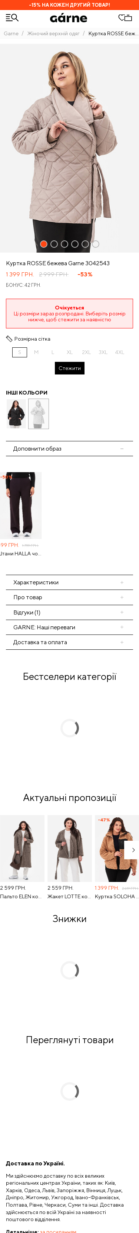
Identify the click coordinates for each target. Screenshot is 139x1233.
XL (70, 352)
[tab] (69, 597)
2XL (86, 352)
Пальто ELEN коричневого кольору (23, 896)
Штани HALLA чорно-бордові (23, 554)
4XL (119, 352)
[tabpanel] (69, 515)
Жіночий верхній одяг (53, 33)
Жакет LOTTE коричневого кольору (71, 896)
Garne (11, 33)
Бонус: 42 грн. (23, 285)
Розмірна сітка (32, 339)
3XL (103, 352)
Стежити (70, 368)
